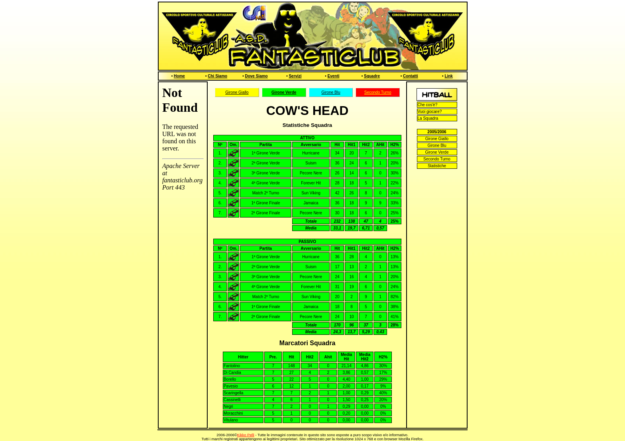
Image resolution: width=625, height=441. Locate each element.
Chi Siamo (217, 76)
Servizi (295, 76)
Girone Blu (330, 92)
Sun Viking (310, 193)
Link (448, 76)
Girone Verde (437, 152)
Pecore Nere (311, 173)
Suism (310, 163)
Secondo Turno (377, 92)
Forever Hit (310, 183)
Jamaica (310, 203)
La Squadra (428, 118)
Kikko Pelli (245, 435)
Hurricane (310, 153)
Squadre (372, 76)
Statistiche (437, 166)
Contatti (410, 76)
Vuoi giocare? (430, 111)
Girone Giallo (236, 92)
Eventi (334, 76)
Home (179, 76)
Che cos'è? (428, 105)
